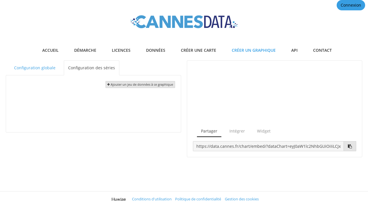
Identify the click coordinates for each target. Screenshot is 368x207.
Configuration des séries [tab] (91, 67)
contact (322, 50)
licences (121, 50)
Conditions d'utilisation (152, 199)
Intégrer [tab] (237, 131)
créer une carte (198, 50)
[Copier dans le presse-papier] (350, 146)
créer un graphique (254, 50)
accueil (50, 50)
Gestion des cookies (242, 199)
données (155, 50)
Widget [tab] (264, 131)
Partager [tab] (209, 131)
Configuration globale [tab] (34, 67)
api (294, 50)
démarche (85, 50)
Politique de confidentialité (198, 199)
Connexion (351, 5)
